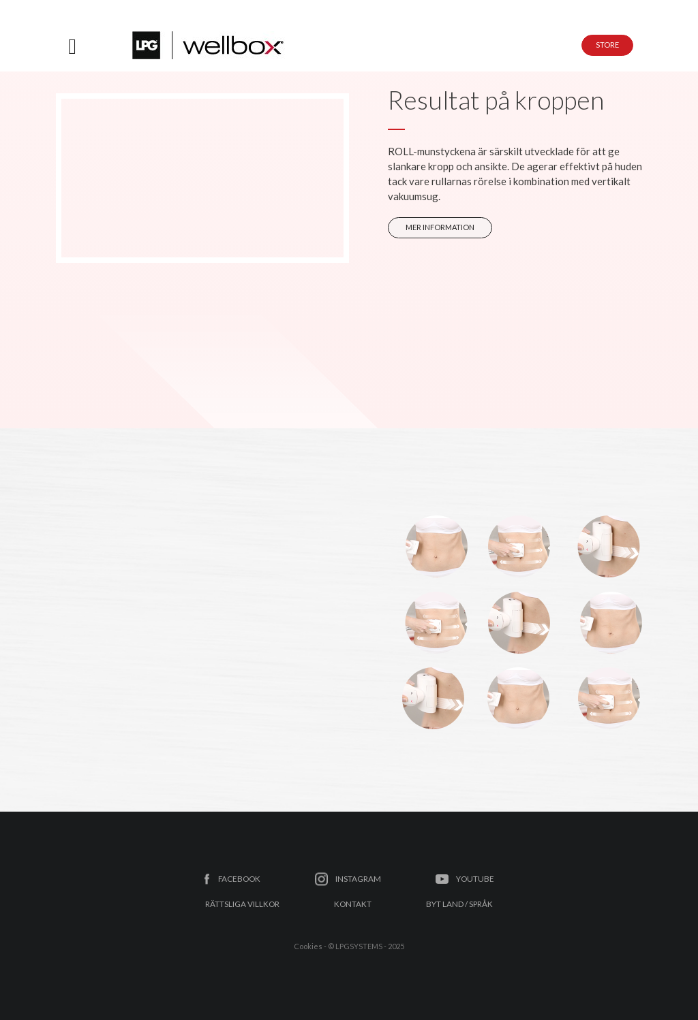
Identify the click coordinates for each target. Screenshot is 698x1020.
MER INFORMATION (440, 227)
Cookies (308, 946)
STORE (607, 44)
